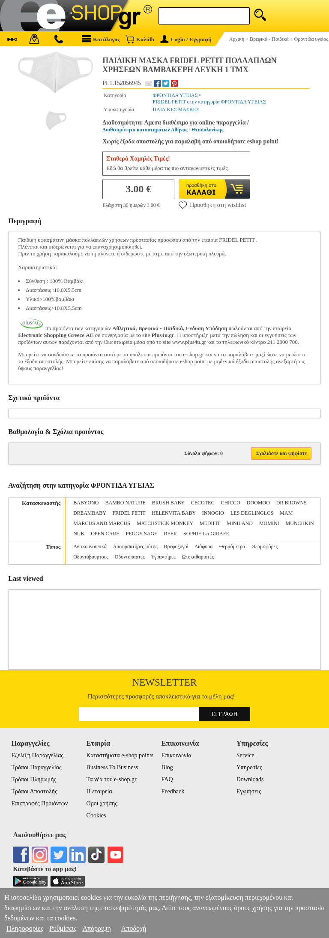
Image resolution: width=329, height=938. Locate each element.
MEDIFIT (210, 523)
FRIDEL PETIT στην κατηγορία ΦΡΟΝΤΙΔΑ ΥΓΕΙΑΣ (209, 102)
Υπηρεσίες (249, 767)
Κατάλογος (101, 39)
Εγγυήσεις (248, 791)
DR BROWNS (291, 503)
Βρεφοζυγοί (176, 546)
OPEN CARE (105, 534)
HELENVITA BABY (173, 513)
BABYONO (86, 503)
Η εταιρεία (99, 791)
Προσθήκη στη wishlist (212, 205)
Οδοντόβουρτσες (90, 557)
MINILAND (240, 523)
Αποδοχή (134, 928)
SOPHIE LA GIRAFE (206, 534)
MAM (286, 513)
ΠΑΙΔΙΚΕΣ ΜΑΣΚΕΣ (176, 109)
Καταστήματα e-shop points (120, 755)
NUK (78, 534)
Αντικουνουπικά (90, 546)
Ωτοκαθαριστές (198, 557)
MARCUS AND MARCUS (101, 523)
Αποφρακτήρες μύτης (135, 546)
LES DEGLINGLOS (251, 513)
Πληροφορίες (24, 928)
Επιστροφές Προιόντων (39, 803)
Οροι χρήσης (102, 803)
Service (245, 755)
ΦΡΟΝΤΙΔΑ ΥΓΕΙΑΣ (175, 95)
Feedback (173, 791)
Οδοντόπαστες (130, 557)
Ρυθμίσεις (62, 928)
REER (170, 534)
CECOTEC (203, 503)
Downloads (250, 779)
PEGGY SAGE (142, 534)
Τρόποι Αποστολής (34, 791)
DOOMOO (258, 503)
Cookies (96, 815)
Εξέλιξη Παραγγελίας (37, 755)
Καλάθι (140, 39)
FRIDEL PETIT (128, 513)
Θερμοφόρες (264, 546)
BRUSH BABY (168, 503)
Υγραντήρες (163, 557)
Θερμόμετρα (232, 546)
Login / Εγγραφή (186, 39)
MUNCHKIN (300, 523)
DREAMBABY (89, 513)
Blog (167, 767)
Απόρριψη (96, 928)
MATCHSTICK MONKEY (165, 523)
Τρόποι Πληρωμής (33, 779)
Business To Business (112, 767)
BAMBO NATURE (125, 503)
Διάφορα (203, 546)
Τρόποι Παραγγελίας (36, 767)
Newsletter (164, 682)
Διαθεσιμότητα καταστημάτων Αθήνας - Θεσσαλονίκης (162, 130)
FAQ (167, 779)
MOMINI (269, 523)
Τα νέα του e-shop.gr (112, 779)
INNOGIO (213, 513)
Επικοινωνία (176, 755)
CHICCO (230, 503)
